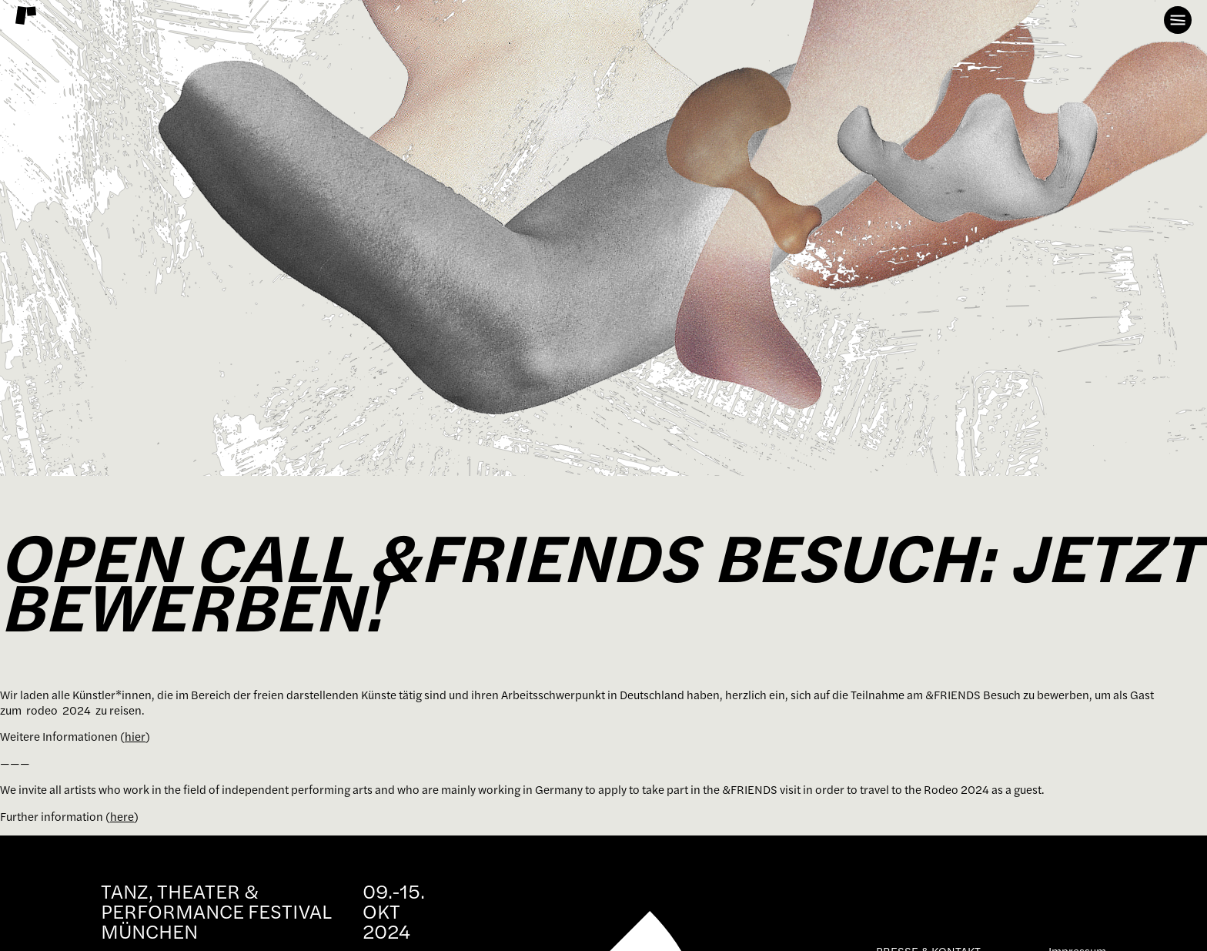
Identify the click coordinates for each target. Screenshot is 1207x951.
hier (135, 736)
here (122, 817)
